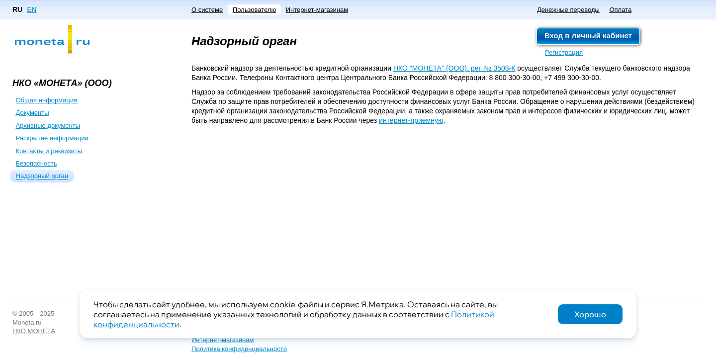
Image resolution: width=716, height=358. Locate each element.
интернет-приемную (411, 120)
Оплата (620, 9)
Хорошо (590, 314)
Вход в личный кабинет (588, 35)
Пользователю (254, 9)
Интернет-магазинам (317, 9)
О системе (207, 9)
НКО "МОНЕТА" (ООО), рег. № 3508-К (454, 68)
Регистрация (564, 52)
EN (31, 9)
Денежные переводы (568, 9)
